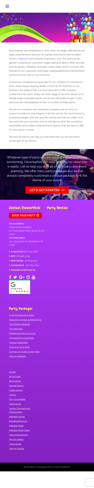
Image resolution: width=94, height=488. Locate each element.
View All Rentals (16, 448)
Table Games (15, 444)
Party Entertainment (18, 435)
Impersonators (16, 412)
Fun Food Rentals (17, 399)
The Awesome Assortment (21, 338)
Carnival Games (16, 386)
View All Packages (17, 356)
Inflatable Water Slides (19, 430)
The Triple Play (16, 329)
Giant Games (15, 404)
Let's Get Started (47, 190)
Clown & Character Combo (21, 315)
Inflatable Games (17, 416)
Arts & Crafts (15, 376)
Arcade (12, 372)
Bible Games (15, 381)
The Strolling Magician (19, 324)
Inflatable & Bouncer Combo (22, 333)
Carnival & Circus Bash (19, 347)
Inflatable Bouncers (18, 421)
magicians (23, 58)
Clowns (12, 395)
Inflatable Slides (16, 426)
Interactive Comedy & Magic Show (25, 320)
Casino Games (16, 390)
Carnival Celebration (18, 342)
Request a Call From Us (23, 270)
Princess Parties (16, 439)
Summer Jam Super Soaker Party (24, 352)
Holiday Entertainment (19, 408)
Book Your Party (25, 215)
